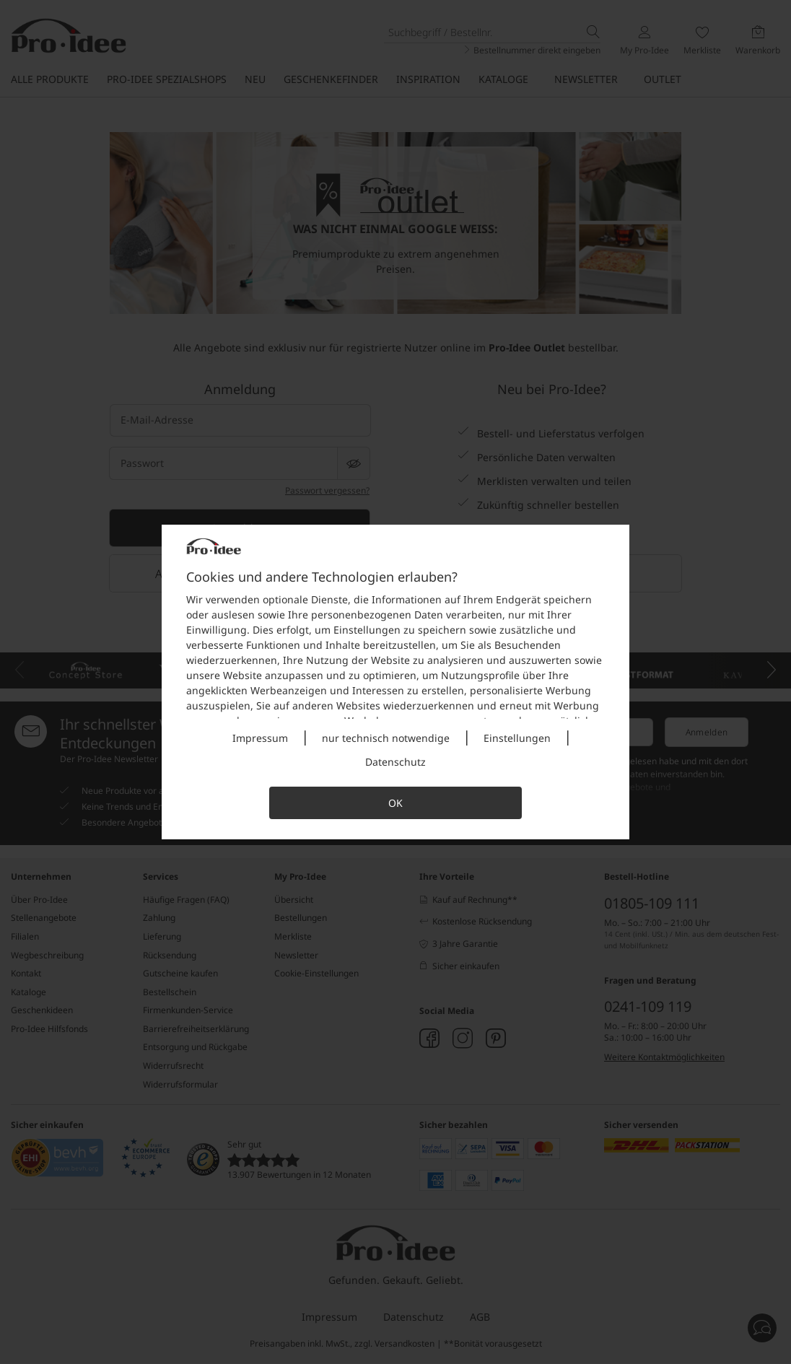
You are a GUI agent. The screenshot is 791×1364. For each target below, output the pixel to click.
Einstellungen (517, 738)
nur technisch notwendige (386, 738)
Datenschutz (395, 762)
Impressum (260, 738)
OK (395, 803)
